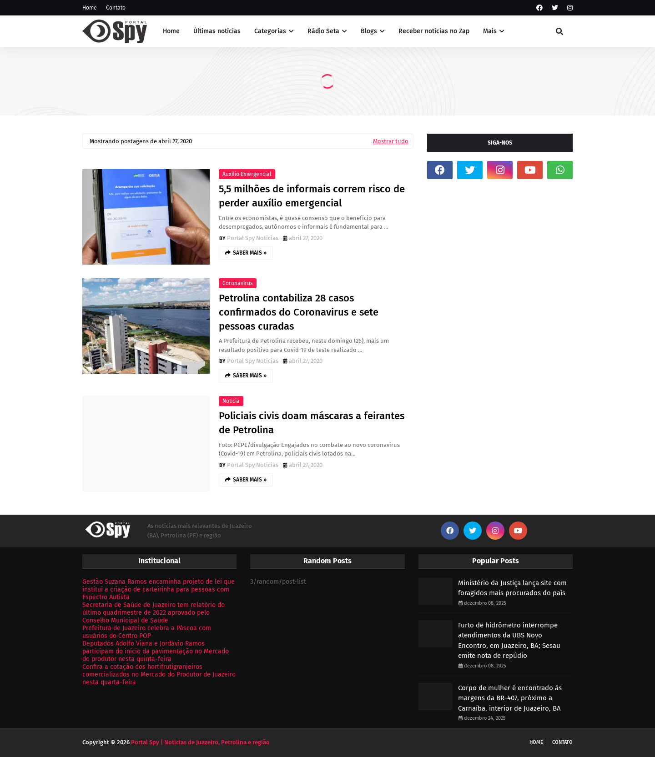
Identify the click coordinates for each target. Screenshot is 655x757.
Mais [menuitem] (490, 31)
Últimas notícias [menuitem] (217, 31)
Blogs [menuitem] (369, 31)
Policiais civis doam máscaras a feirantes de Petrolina (311, 423)
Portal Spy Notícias (252, 238)
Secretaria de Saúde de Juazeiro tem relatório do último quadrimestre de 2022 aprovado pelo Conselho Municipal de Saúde (153, 612)
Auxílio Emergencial (247, 174)
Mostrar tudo (390, 141)
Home (89, 8)
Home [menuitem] (171, 31)
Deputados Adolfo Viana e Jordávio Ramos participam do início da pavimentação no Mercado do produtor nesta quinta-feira (155, 651)
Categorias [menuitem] (270, 31)
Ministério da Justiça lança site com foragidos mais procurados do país (512, 588)
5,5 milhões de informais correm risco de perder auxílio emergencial (312, 196)
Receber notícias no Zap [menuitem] (433, 31)
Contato (116, 8)
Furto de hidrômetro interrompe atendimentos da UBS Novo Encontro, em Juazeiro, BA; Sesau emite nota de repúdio (509, 640)
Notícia (231, 401)
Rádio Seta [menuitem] (323, 31)
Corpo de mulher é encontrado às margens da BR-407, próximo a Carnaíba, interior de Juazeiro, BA (510, 698)
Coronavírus (237, 283)
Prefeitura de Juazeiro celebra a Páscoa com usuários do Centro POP (146, 632)
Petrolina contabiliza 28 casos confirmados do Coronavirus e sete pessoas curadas (298, 312)
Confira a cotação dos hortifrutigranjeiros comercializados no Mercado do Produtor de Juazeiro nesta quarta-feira (159, 674)
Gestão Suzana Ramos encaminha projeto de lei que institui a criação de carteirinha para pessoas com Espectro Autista (158, 589)
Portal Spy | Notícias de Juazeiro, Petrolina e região (200, 742)
